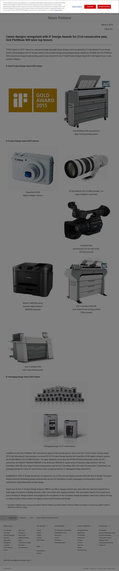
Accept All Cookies (104, 5)
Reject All (90, 5)
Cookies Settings (77, 5)
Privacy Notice (58, 8)
